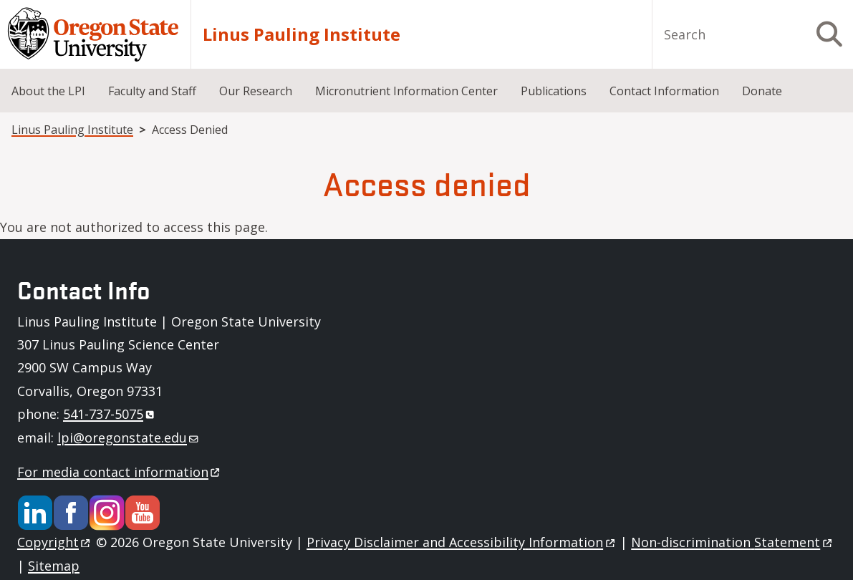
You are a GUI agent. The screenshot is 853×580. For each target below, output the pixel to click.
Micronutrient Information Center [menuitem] (406, 91)
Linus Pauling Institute (301, 34)
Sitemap (53, 565)
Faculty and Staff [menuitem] (152, 91)
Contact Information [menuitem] (664, 91)
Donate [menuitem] (762, 91)
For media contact (119, 471)
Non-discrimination (732, 542)
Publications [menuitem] (554, 91)
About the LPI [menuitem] (48, 91)
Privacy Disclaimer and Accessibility (462, 542)
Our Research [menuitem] (255, 91)
